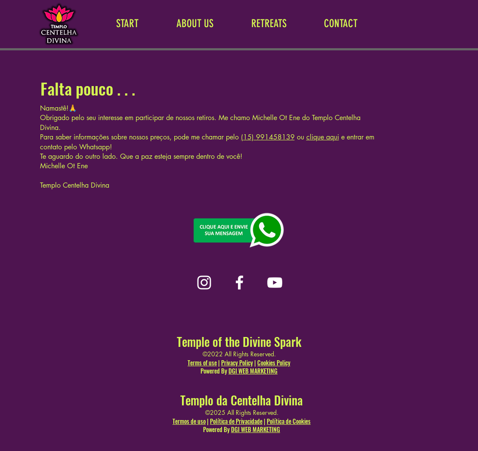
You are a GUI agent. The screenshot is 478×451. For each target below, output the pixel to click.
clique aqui (322, 137)
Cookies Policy (273, 362)
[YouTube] (274, 282)
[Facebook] (239, 282)
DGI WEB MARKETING (253, 370)
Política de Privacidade (236, 421)
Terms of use (202, 362)
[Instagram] (204, 282)
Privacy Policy (237, 362)
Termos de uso (189, 421)
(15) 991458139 (268, 137)
